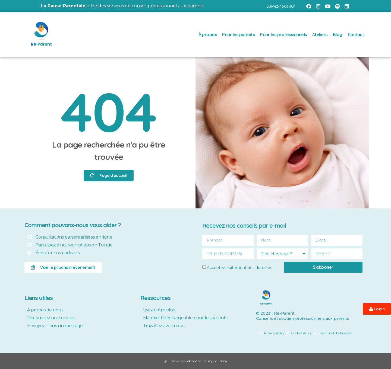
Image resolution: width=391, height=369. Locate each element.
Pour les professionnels (283, 34)
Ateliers (319, 34)
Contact (356, 34)
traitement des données (249, 267)
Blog (337, 34)
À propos (207, 34)
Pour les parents (238, 34)
